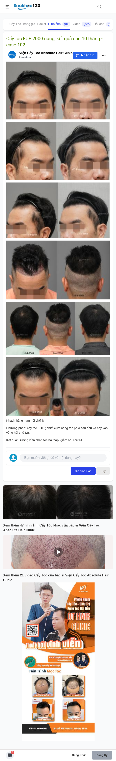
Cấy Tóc (15, 24)
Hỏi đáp (105, 24)
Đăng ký (101, 755)
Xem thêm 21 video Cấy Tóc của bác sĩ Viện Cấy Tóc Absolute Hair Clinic (56, 578)
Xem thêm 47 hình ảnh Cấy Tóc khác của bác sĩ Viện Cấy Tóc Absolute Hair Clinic (51, 528)
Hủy (103, 471)
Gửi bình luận (83, 471)
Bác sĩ (41, 24)
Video (81, 24)
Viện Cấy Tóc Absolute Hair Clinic (45, 53)
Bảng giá (29, 24)
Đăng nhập (79, 755)
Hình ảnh (59, 24)
